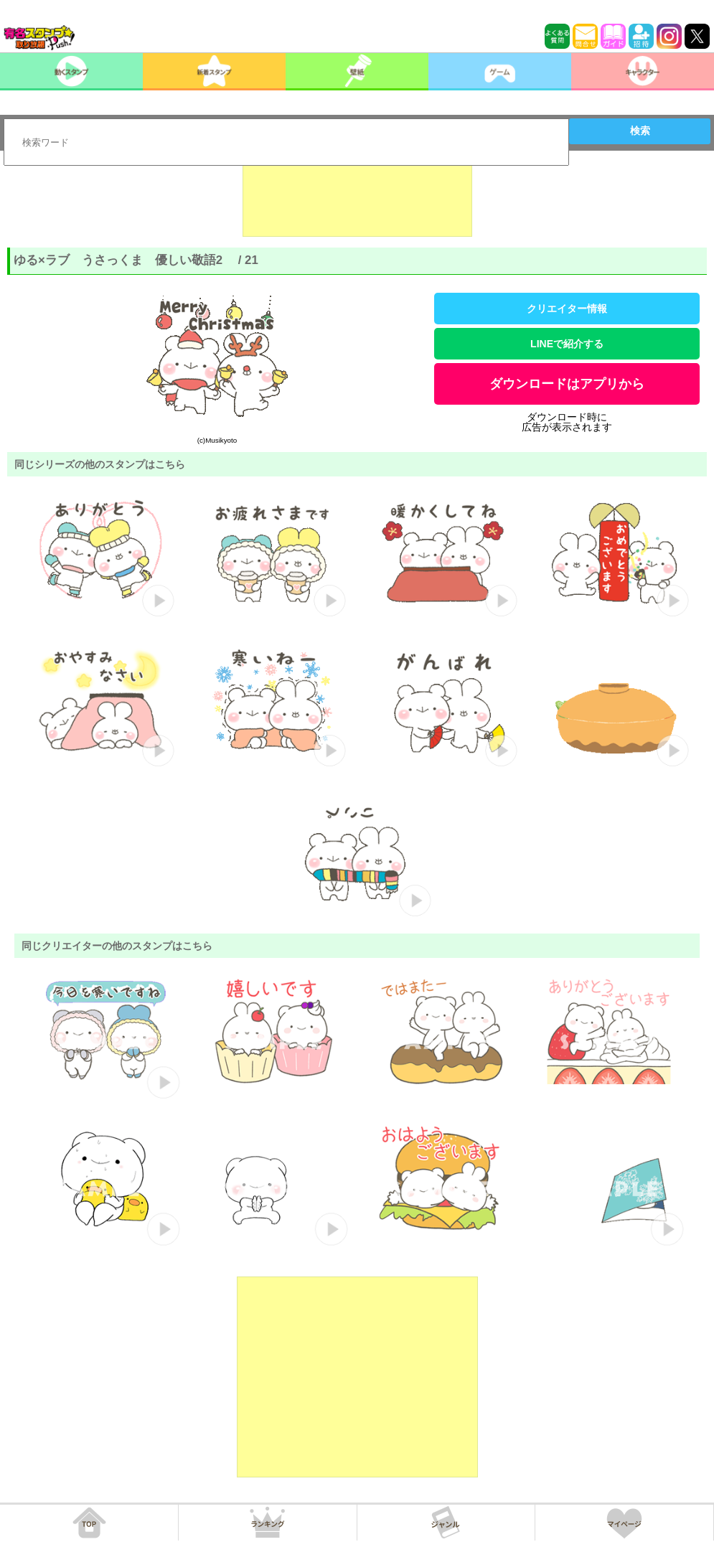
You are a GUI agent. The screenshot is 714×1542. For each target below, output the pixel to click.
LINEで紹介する (566, 343)
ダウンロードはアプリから (566, 384)
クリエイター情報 (567, 308)
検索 (640, 130)
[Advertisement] (357, 201)
